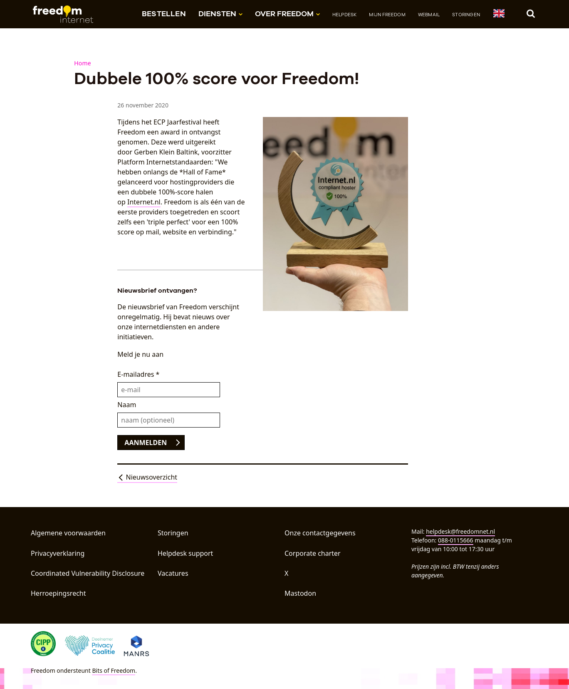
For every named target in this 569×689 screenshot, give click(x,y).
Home (82, 63)
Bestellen (164, 13)
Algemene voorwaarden (68, 532)
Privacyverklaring (57, 553)
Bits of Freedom (113, 670)
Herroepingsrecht (58, 593)
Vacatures (173, 573)
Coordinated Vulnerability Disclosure (87, 573)
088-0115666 (455, 540)
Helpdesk (344, 14)
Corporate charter (312, 553)
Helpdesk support (185, 553)
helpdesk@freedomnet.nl (460, 531)
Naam (126, 404)
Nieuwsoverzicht (147, 477)
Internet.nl (144, 201)
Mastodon (300, 593)
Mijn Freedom (387, 14)
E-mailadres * (138, 374)
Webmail (429, 14)
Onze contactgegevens (320, 532)
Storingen (466, 14)
